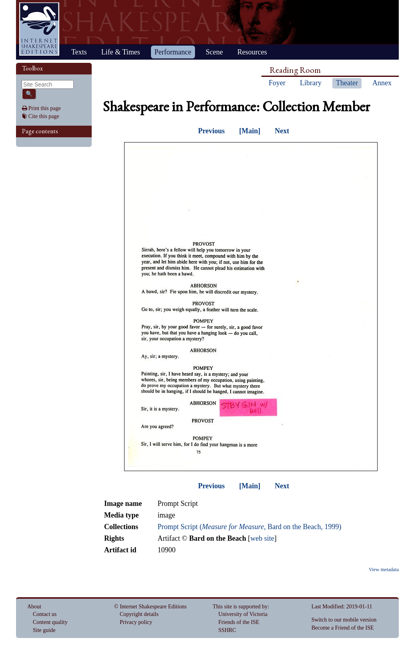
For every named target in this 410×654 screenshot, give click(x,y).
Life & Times (120, 52)
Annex (382, 83)
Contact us (45, 614)
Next (282, 131)
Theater (347, 83)
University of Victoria (242, 614)
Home (39, 29)
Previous (211, 131)
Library (311, 83)
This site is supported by (240, 607)
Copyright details (139, 614)
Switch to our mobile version (344, 620)
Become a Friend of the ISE (343, 628)
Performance (173, 52)
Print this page (44, 108)
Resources (252, 52)
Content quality (50, 622)
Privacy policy (136, 622)
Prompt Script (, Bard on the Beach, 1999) (249, 527)
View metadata (384, 569)
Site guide (44, 630)
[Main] (249, 131)
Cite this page (43, 116)
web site (262, 538)
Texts (79, 52)
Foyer (277, 83)
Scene (214, 52)
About (34, 607)
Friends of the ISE (238, 622)
